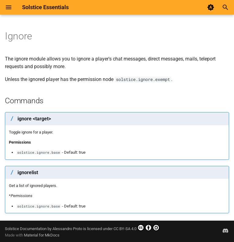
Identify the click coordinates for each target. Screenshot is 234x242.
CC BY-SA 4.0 (136, 227)
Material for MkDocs (41, 235)
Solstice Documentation (26, 228)
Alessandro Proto (67, 228)
